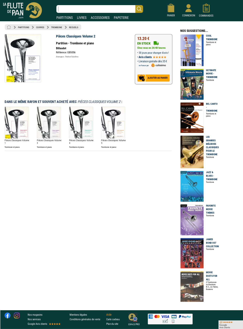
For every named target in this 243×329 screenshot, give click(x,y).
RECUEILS (73, 27)
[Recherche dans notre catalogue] (99, 9)
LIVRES (82, 18)
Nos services (34, 319)
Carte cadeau (113, 319)
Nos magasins (35, 314)
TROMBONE (56, 27)
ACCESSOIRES (100, 18)
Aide (109, 314)
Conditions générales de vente (87, 319)
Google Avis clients (44, 323)
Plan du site (112, 323)
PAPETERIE (121, 18)
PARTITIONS (64, 18)
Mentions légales (78, 314)
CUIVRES (40, 27)
